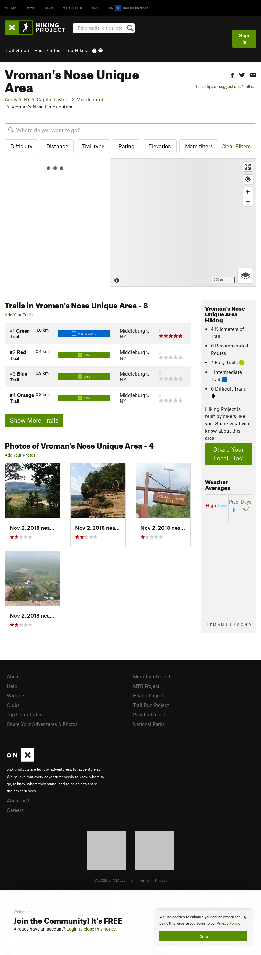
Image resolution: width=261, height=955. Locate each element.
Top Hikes (76, 50)
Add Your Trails (19, 314)
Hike (49, 8)
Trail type (93, 146)
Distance (57, 146)
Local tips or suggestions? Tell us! (226, 86)
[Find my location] (248, 179)
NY (27, 99)
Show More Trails (34, 420)
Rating (126, 146)
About (13, 676)
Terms (144, 880)
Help (12, 686)
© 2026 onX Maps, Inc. (114, 880)
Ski (95, 8)
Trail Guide (17, 50)
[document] (203, 927)
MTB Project (146, 686)
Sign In (244, 38)
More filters (199, 146)
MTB (31, 8)
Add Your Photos (20, 455)
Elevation (159, 146)
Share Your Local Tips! (228, 454)
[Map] (183, 223)
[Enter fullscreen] (248, 166)
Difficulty (21, 146)
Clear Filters (236, 146)
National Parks (149, 724)
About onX (18, 800)
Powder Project (149, 714)
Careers (15, 810)
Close (203, 936)
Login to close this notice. (91, 929)
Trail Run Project (151, 705)
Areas (11, 99)
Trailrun (72, 8)
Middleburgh (90, 99)
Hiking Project (148, 695)
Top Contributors (25, 714)
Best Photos (47, 50)
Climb (11, 8)
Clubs (13, 705)
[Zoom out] (248, 201)
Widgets (16, 695)
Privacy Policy (228, 923)
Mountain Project (151, 676)
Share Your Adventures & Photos (42, 724)
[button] (232, 74)
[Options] (245, 275)
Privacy (161, 880)
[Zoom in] (248, 192)
